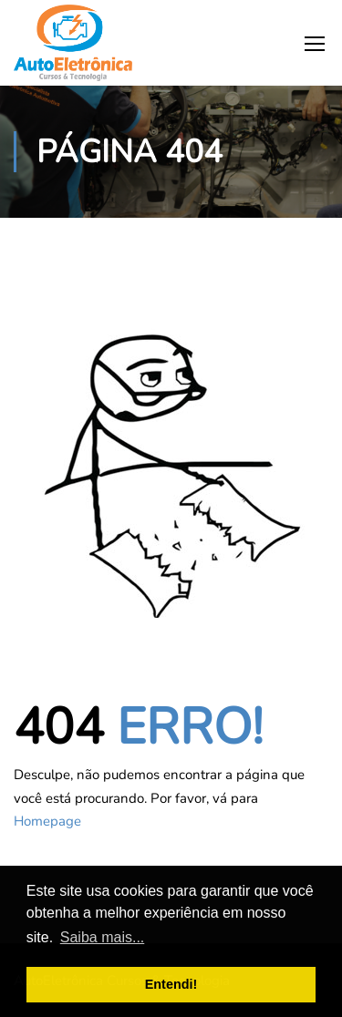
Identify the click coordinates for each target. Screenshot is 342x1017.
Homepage (47, 821)
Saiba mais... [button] (102, 937)
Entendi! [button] (171, 984)
